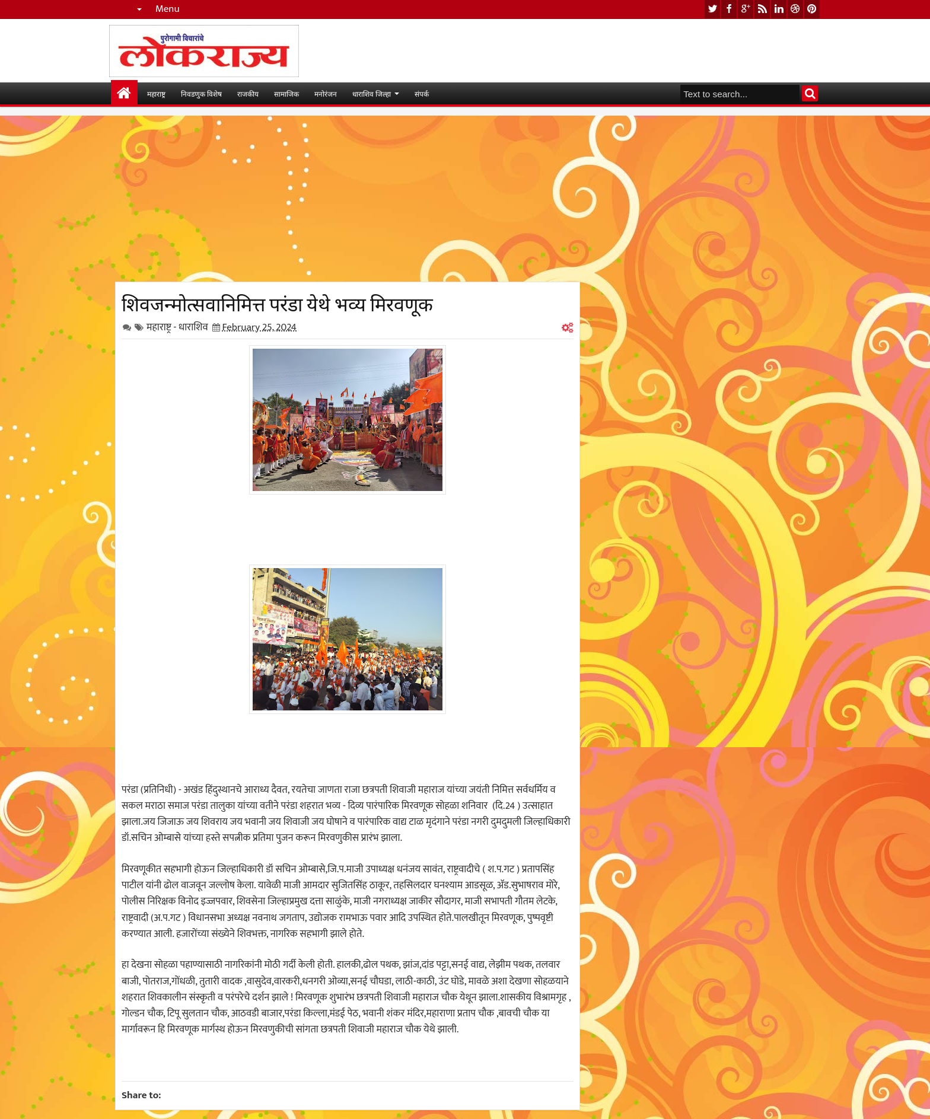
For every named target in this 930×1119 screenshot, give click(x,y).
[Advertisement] (347, 199)
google (745, 9)
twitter (712, 9)
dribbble (795, 9)
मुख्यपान (124, 93)
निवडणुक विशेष (201, 93)
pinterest (812, 9)
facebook (729, 9)
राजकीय (248, 93)
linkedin (778, 9)
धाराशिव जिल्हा (371, 93)
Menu (167, 9)
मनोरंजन (325, 93)
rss (762, 9)
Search (810, 93)
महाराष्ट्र (156, 93)
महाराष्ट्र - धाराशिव (177, 327)
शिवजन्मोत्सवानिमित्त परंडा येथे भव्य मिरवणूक (277, 302)
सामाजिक (286, 93)
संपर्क (422, 93)
